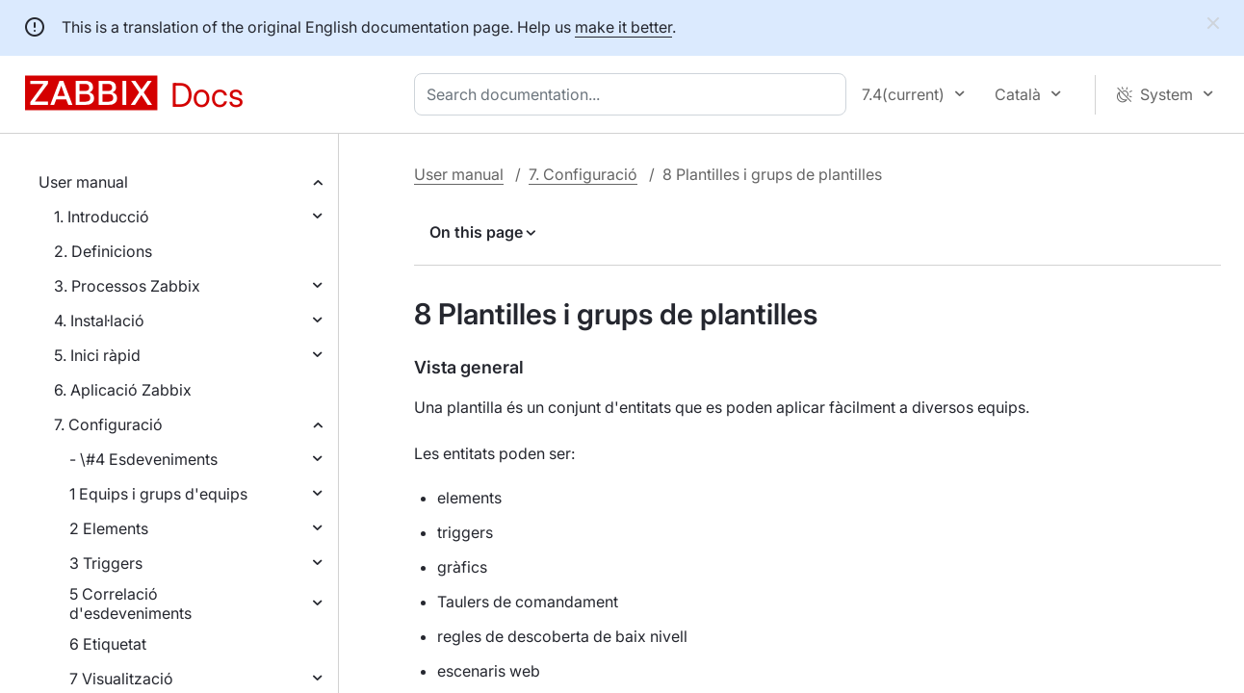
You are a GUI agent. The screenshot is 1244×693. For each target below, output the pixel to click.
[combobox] (634, 94)
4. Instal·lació (99, 320)
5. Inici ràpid (97, 355)
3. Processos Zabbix (127, 285)
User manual (83, 182)
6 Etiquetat (107, 644)
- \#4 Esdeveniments (143, 459)
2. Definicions (103, 251)
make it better (623, 27)
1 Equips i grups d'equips (158, 493)
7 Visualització (121, 678)
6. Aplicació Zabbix (123, 389)
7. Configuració (108, 424)
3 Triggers (106, 563)
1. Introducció (101, 216)
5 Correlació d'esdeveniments (130, 603)
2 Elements (108, 528)
